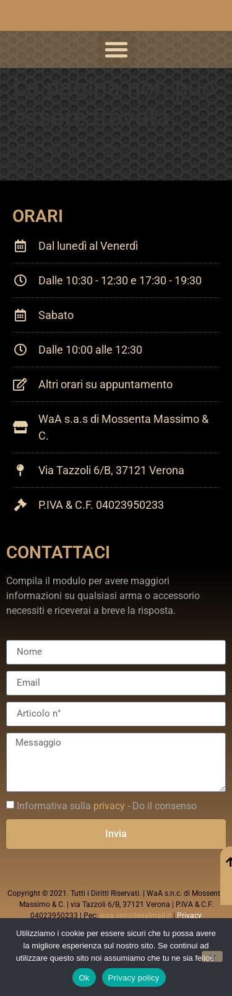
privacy (109, 806)
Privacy (189, 915)
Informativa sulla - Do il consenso (107, 806)
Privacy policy (134, 977)
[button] (116, 49)
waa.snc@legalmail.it (135, 915)
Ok (84, 977)
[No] (212, 956)
